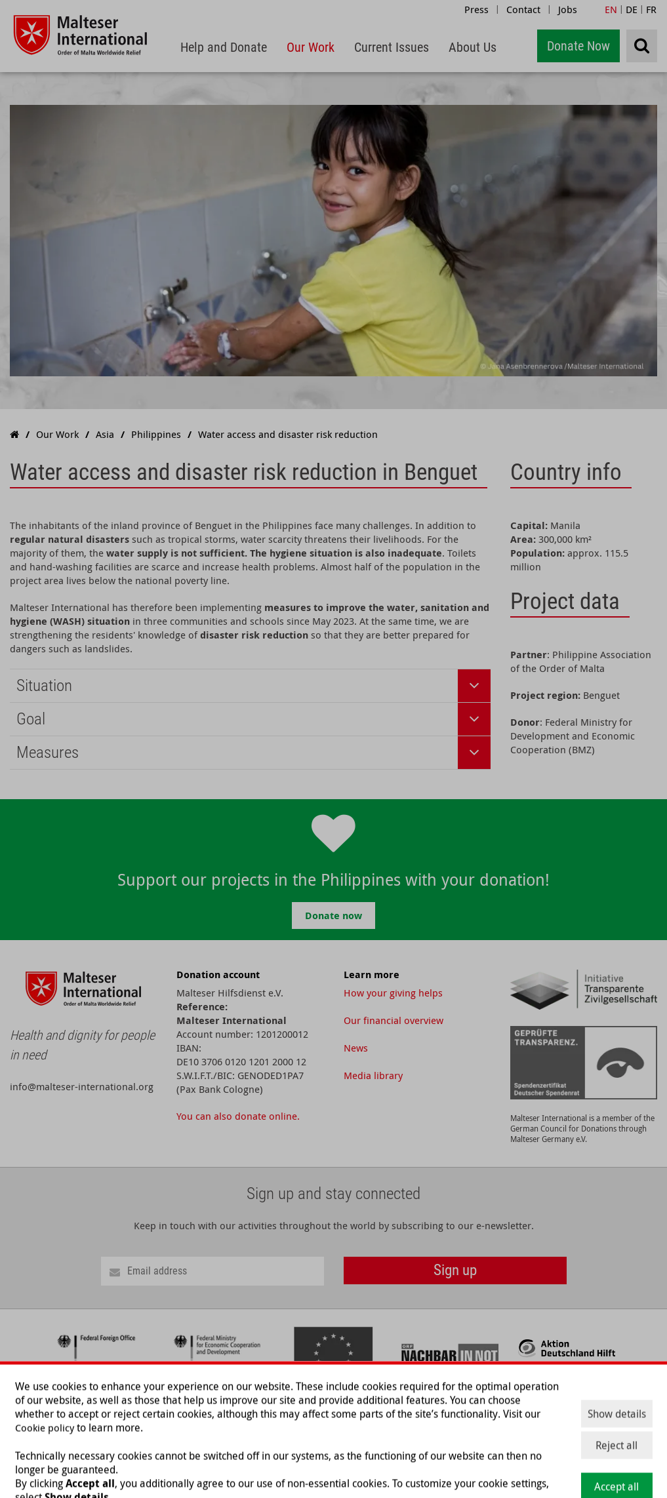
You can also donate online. (238, 1115)
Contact (523, 9)
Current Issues (515, 1419)
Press (476, 9)
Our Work (451, 1419)
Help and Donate (381, 1419)
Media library (373, 1075)
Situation (44, 685)
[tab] (250, 686)
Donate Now (578, 46)
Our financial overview (393, 1020)
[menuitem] (223, 47)
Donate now (333, 915)
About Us (578, 1419)
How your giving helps (393, 992)
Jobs (567, 9)
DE (631, 9)
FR (651, 9)
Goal (30, 718)
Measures (47, 752)
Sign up (455, 1270)
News (356, 1047)
